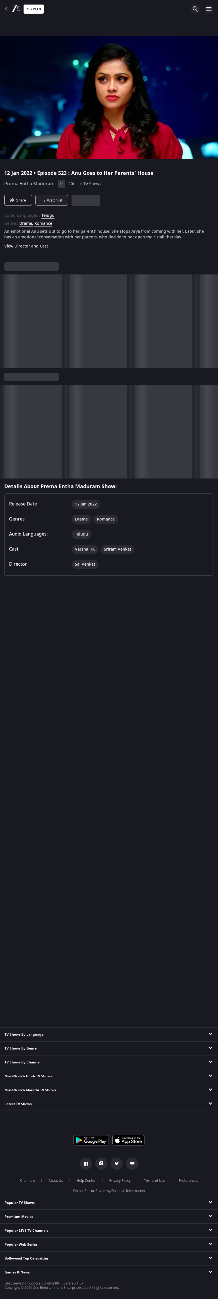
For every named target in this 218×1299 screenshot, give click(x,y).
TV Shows (92, 184)
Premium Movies (19, 1216)
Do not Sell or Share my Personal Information (109, 1190)
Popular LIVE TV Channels (26, 1230)
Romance (43, 223)
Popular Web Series (21, 1244)
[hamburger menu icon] (208, 9)
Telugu (47, 216)
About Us (56, 1180)
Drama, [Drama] (26, 223)
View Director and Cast (26, 246)
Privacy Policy (120, 1180)
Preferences (188, 1180)
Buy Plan (33, 9)
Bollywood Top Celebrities (27, 1258)
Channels (27, 1180)
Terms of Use (154, 1180)
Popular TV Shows (20, 1202)
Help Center (86, 1180)
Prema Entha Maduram (29, 184)
